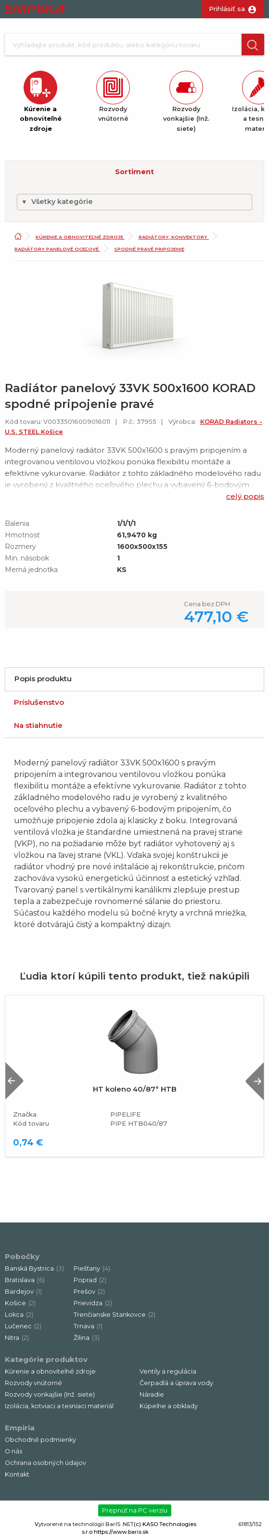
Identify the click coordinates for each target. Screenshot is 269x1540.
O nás (13, 1451)
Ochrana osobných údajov (45, 1462)
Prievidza (93, 1303)
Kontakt (17, 1474)
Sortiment (134, 171)
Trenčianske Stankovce (114, 1314)
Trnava (88, 1326)
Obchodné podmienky (40, 1439)
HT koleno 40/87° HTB (135, 1089)
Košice (20, 1303)
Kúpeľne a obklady (169, 1406)
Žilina (87, 1337)
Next (254, 1080)
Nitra (17, 1337)
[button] (253, 44)
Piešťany (92, 1268)
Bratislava (25, 1280)
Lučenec (23, 1326)
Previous (14, 1080)
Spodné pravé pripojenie (149, 249)
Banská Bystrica (34, 1268)
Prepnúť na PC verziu (134, 1510)
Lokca (19, 1314)
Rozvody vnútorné (33, 1383)
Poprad (90, 1280)
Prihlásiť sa (227, 9)
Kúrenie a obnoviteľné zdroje (80, 237)
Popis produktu (43, 678)
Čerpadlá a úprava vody (176, 1383)
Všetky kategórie (57, 201)
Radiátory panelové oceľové (57, 249)
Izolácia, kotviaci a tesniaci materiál (59, 1406)
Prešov (89, 1291)
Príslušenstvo (39, 702)
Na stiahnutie (38, 725)
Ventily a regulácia (168, 1371)
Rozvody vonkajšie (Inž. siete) (50, 1394)
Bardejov (23, 1291)
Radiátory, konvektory (174, 237)
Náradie (152, 1394)
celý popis (245, 496)
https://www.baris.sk (121, 1531)
